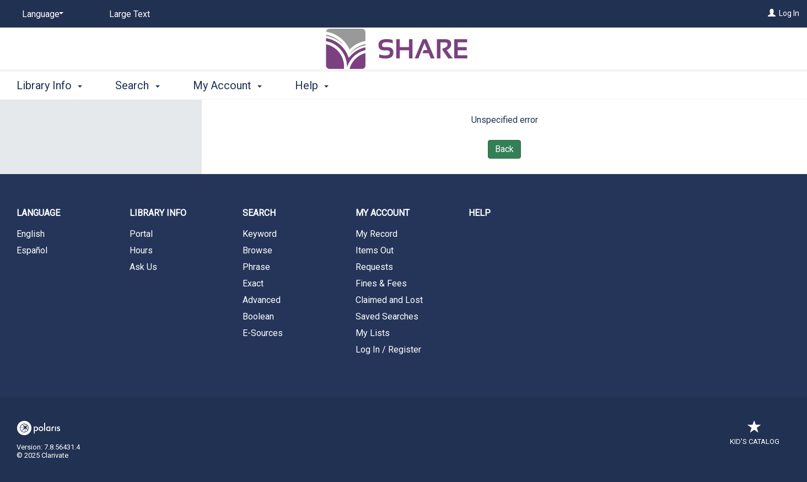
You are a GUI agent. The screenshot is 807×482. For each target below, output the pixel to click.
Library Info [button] (49, 85)
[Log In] (772, 13)
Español (32, 250)
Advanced (262, 300)
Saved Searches (387, 316)
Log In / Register (388, 349)
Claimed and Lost (389, 300)
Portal (141, 234)
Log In (789, 13)
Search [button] (137, 85)
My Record (376, 234)
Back (504, 149)
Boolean (258, 316)
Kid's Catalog (754, 436)
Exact (253, 283)
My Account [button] (227, 85)
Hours (141, 250)
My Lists (373, 333)
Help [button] (312, 85)
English (31, 234)
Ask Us (143, 267)
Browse (257, 250)
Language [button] (38, 213)
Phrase (256, 267)
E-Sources (263, 333)
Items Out (375, 250)
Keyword (260, 234)
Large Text (129, 14)
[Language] (41, 14)
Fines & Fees (381, 283)
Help (480, 213)
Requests (374, 267)
